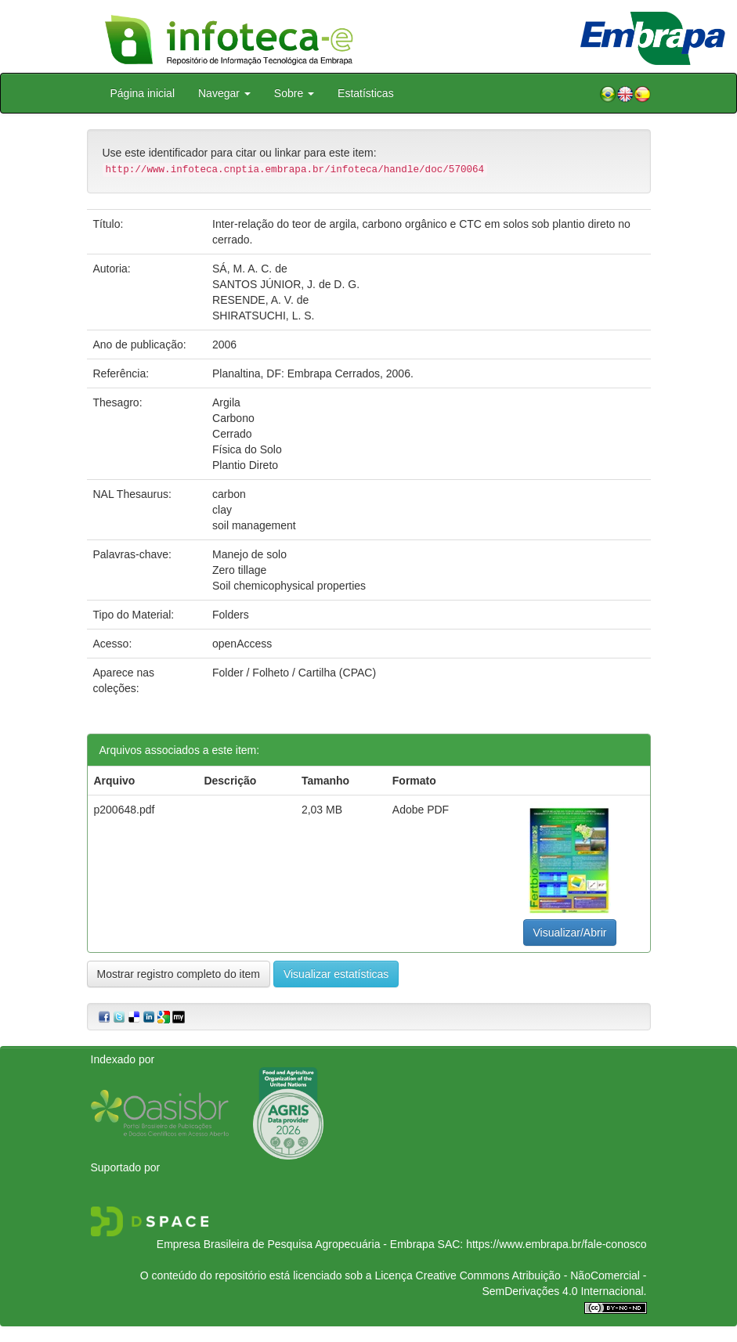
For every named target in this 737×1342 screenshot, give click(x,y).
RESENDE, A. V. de (260, 300)
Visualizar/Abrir (570, 932)
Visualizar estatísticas (336, 974)
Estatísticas (366, 93)
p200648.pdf (124, 809)
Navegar (224, 93)
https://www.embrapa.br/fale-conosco (556, 1244)
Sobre (294, 93)
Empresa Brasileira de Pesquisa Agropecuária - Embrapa (296, 1244)
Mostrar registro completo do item (179, 974)
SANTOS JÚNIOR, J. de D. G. (285, 284)
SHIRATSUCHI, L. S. (263, 315)
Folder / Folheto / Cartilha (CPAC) (294, 672)
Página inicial (142, 93)
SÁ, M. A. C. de (249, 268)
